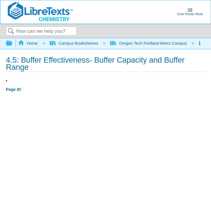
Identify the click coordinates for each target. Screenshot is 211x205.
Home (28, 43)
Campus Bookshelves (75, 43)
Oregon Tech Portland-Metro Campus (149, 43)
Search (11, 31)
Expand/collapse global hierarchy (12, 43)
